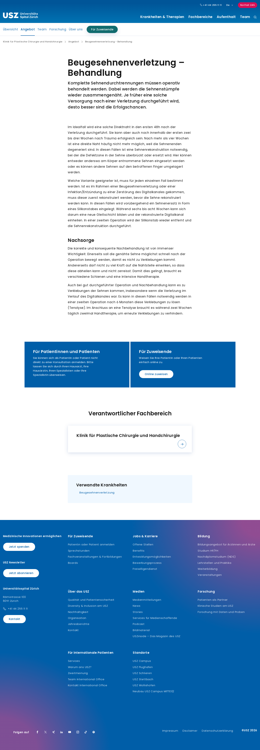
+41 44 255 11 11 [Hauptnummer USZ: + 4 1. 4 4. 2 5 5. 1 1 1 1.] (211, 5)
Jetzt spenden (19, 547)
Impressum (170, 731)
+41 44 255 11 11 (18, 608)
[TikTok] (86, 732)
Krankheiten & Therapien (162, 17)
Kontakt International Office (87, 685)
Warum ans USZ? (80, 667)
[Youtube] (69, 732)
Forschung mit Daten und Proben (221, 612)
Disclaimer (190, 731)
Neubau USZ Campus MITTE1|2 (153, 691)
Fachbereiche (201, 17)
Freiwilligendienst (145, 569)
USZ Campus (142, 661)
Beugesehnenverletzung (97, 492)
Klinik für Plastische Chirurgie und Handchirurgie (32, 41)
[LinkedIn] (61, 732)
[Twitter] (45, 732)
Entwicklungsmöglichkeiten (152, 556)
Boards (73, 563)
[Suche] (255, 17)
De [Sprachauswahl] (230, 5)
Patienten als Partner (213, 600)
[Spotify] (93, 732)
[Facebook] (37, 732)
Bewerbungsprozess (147, 563)
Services (74, 661)
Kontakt (14, 619)
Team (245, 17)
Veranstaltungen (210, 575)
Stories (138, 612)
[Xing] (53, 732)
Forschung (57, 29)
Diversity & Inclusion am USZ (88, 606)
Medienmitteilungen (147, 600)
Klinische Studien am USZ (215, 606)
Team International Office (86, 679)
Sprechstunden (79, 550)
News (136, 606)
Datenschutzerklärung (217, 731)
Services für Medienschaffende (155, 618)
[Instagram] (77, 732)
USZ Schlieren (142, 673)
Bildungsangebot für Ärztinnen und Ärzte (226, 544)
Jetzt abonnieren (21, 573)
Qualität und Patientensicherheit (91, 600)
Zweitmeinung (78, 673)
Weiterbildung (207, 569)
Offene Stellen (143, 544)
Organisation (77, 618)
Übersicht (10, 29)
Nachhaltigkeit (78, 612)
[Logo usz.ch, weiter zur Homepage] (20, 16)
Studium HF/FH (208, 550)
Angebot (28, 30)
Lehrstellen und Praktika (214, 563)
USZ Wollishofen (144, 685)
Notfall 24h (247, 5)
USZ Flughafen (143, 667)
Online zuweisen (156, 374)
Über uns (76, 29)
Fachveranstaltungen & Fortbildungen (95, 556)
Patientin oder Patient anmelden (91, 544)
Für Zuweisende (102, 29)
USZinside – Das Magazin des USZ (156, 636)
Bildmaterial (141, 630)
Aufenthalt (226, 17)
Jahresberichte (78, 624)
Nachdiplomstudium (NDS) (216, 556)
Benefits (138, 550)
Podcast (139, 624)
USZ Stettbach (143, 679)
